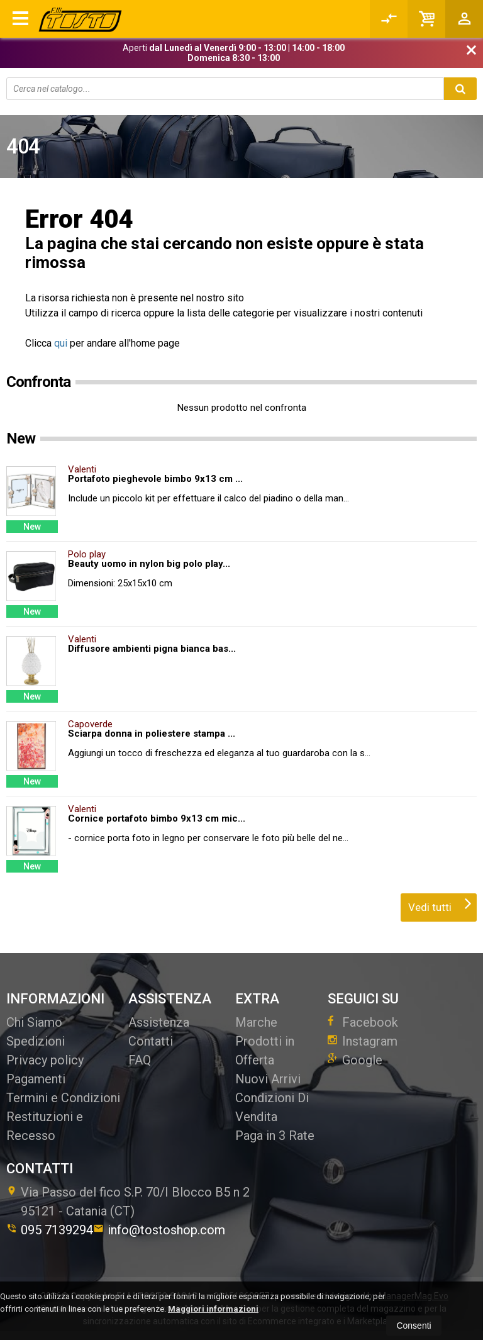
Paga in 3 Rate (274, 1135)
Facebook (363, 1022)
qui (60, 343)
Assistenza (158, 1022)
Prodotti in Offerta (264, 1051)
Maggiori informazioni (213, 1309)
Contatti (150, 1041)
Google (355, 1060)
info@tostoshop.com (159, 1229)
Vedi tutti (440, 903)
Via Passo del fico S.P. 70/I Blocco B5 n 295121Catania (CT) (128, 1202)
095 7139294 (49, 1229)
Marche (256, 1022)
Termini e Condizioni (63, 1097)
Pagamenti (35, 1078)
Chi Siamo (34, 1022)
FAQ (139, 1060)
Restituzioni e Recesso (44, 1126)
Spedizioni (35, 1041)
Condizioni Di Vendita (272, 1107)
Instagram (362, 1041)
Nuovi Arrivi (268, 1078)
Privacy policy (45, 1060)
